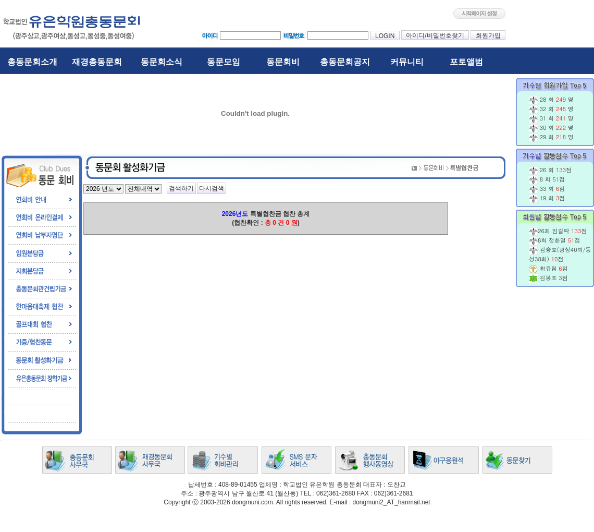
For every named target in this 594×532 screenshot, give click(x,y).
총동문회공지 (345, 61)
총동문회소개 (32, 61)
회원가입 (488, 35)
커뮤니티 (407, 61)
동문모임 (223, 61)
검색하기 (181, 188)
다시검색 (211, 188)
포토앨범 (466, 61)
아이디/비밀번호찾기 (435, 35)
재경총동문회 (97, 61)
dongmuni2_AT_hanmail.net (391, 502)
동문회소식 (161, 61)
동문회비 (283, 61)
